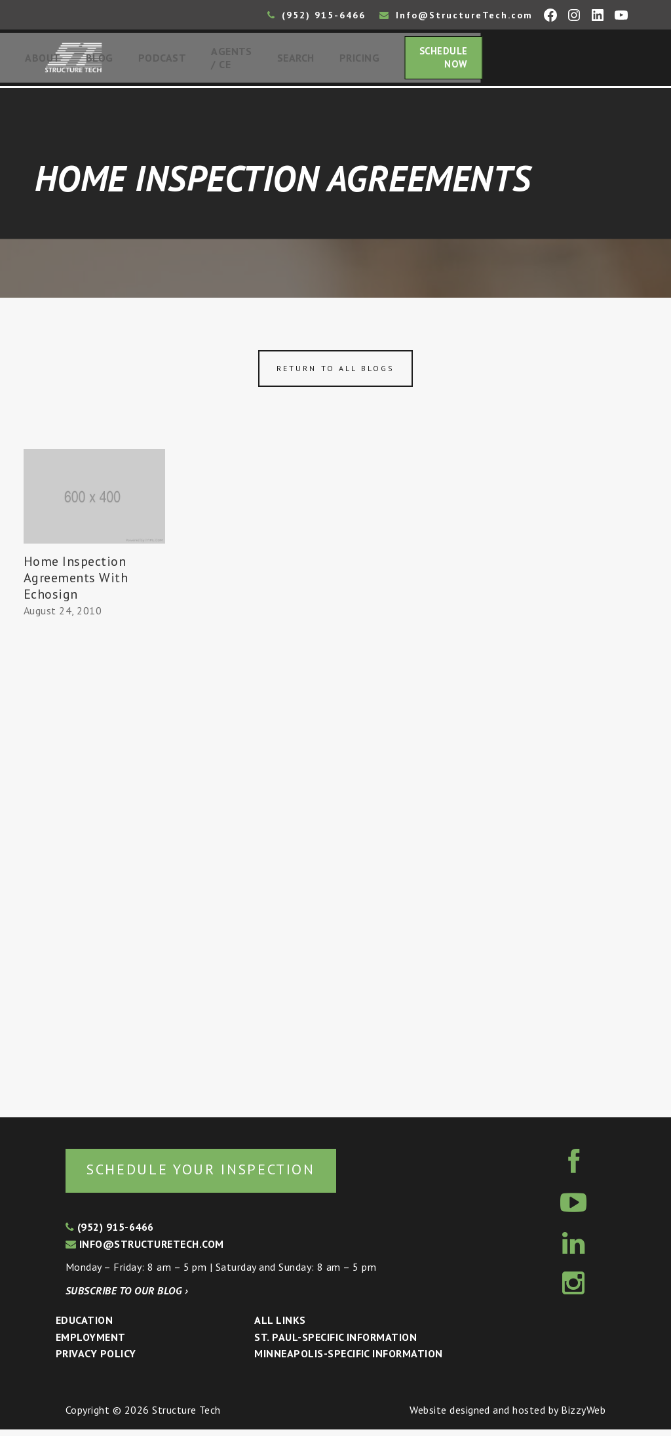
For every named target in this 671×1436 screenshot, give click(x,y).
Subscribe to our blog (127, 1297)
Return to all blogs (335, 373)
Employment (91, 1344)
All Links (279, 1327)
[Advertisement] (94, 867)
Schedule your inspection (219, 1175)
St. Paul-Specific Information (335, 1344)
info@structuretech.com (145, 1250)
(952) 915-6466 (316, 15)
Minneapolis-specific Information (348, 1360)
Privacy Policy (96, 1360)
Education (84, 1327)
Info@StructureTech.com (456, 15)
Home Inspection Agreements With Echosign (76, 582)
